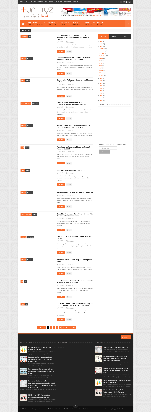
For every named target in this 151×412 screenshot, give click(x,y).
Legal (27, 2)
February (101, 73)
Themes (114, 36)
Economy (52, 23)
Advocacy (29, 58)
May (100, 65)
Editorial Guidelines (37, 2)
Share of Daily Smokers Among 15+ (115, 347)
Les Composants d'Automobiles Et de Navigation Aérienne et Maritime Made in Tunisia (73, 37)
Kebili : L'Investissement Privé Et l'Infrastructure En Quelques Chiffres (71, 103)
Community (58, 2)
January (101, 75)
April (100, 68)
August (101, 58)
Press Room (67, 2)
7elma (22, 80)
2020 (101, 83)
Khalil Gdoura (74, 409)
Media (88, 23)
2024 (101, 44)
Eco (25, 281)
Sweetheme (128, 409)
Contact (75, 2)
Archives (103, 36)
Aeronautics (24, 36)
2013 (101, 98)
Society (64, 23)
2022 (101, 78)
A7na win (23, 237)
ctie (30, 36)
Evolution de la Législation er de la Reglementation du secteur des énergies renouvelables (115, 358)
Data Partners (49, 2)
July (100, 60)
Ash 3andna (30, 237)
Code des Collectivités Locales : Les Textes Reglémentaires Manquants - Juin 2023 (74, 58)
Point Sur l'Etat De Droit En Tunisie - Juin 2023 (75, 192)
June (100, 63)
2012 (101, 100)
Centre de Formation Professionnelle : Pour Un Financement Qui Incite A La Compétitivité (75, 304)
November (102, 51)
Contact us (126, 337)
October (101, 53)
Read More (61, 51)
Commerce (35, 103)
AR (26, 304)
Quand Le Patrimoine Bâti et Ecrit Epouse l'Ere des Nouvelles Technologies (75, 215)
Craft (22, 148)
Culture (76, 23)
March (101, 70)
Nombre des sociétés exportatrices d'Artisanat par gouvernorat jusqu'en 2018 (41, 371)
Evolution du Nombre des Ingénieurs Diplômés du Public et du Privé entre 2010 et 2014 (41, 359)
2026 (101, 41)
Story (21, 2)
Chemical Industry (26, 103)
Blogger (114, 409)
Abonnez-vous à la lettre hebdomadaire (113, 144)
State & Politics (35, 23)
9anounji (23, 58)
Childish (28, 80)
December (102, 48)
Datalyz (87, 409)
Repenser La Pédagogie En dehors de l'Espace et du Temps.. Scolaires (75, 81)
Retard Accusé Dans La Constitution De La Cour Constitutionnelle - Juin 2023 (73, 127)
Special (100, 23)
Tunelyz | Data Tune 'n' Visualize (41, 409)
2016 (101, 90)
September (102, 56)
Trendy (125, 36)
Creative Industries (26, 214)
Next (73, 327)
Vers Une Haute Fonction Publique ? (71, 170)
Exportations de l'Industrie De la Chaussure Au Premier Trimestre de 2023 (75, 282)
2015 (101, 93)
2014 (101, 95)
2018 (101, 88)
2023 (101, 46)
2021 (101, 81)
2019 (101, 85)
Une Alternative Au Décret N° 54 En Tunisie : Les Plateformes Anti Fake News (115, 370)
